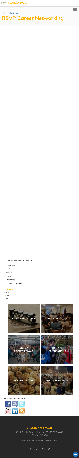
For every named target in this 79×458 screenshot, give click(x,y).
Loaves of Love (24, 380)
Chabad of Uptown (17, 3)
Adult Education (57, 318)
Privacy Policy (52, 440)
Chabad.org (34, 440)
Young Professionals (10, 13)
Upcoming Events (57, 380)
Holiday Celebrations (57, 349)
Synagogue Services (23, 318)
